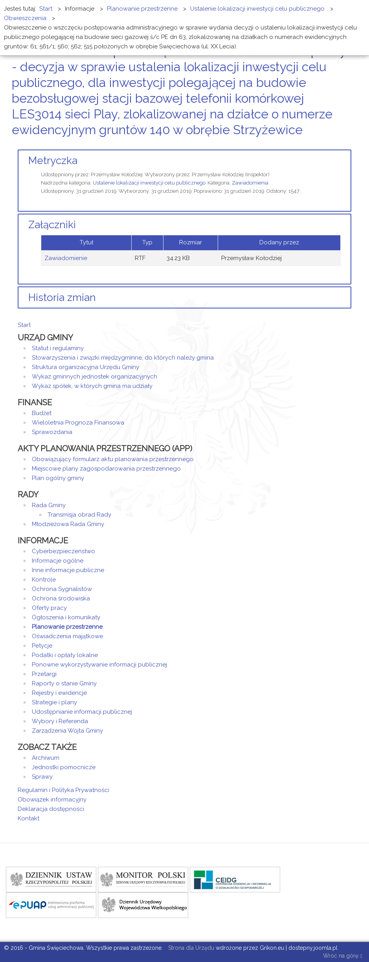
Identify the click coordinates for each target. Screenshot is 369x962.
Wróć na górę (342, 956)
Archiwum (45, 757)
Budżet (41, 413)
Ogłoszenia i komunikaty (66, 617)
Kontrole (44, 579)
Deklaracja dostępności (51, 808)
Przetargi (44, 674)
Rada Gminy (49, 505)
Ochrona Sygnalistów (62, 589)
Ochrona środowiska (61, 598)
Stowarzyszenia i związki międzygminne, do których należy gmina (123, 357)
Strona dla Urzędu (190, 948)
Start (24, 325)
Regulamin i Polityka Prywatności (63, 790)
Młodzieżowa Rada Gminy (68, 524)
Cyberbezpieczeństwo (63, 551)
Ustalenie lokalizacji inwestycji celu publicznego (149, 183)
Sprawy (42, 776)
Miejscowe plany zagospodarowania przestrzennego (106, 468)
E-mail (349, 145)
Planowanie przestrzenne (67, 626)
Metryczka (52, 160)
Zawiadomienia (250, 183)
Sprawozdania (52, 432)
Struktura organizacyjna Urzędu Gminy (85, 367)
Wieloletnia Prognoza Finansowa (78, 422)
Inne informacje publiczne (68, 570)
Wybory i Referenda (60, 721)
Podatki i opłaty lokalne (65, 655)
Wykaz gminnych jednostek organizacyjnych (94, 376)
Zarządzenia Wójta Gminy (67, 730)
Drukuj (339, 145)
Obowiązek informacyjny (52, 799)
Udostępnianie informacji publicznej (82, 711)
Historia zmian (62, 297)
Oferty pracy (49, 607)
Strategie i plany (54, 702)
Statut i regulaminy (58, 348)
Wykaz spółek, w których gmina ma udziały (92, 386)
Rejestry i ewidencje (59, 692)
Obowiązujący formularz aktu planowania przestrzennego (113, 459)
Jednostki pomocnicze (63, 767)
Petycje (42, 645)
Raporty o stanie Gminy (64, 683)
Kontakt (28, 818)
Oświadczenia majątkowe (67, 636)
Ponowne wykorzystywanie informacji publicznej (99, 664)
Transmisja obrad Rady (79, 514)
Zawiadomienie (65, 258)
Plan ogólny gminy (58, 478)
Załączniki (52, 225)
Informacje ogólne (57, 560)
